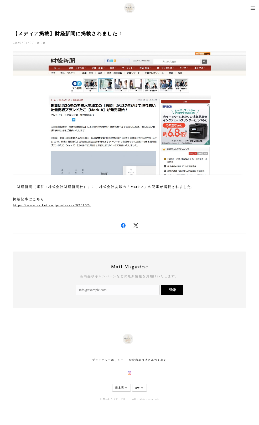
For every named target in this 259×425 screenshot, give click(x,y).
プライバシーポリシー (107, 360)
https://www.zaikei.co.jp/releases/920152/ (52, 205)
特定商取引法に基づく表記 (148, 360)
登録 (172, 290)
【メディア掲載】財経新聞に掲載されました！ (68, 33)
